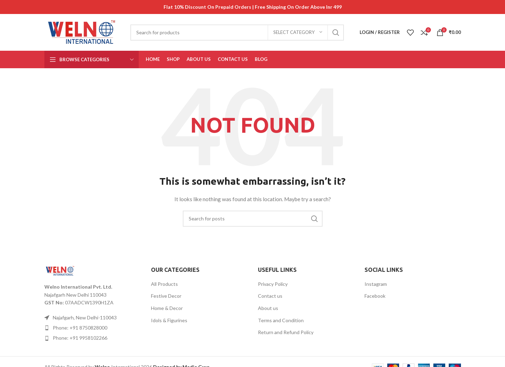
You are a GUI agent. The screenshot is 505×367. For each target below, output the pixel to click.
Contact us (270, 296)
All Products (164, 284)
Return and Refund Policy (285, 332)
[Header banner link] (252, 7)
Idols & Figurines (169, 320)
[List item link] (92, 328)
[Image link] (60, 270)
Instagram (376, 284)
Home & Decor (167, 308)
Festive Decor (166, 296)
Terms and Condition (281, 320)
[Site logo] (82, 32)
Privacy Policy (273, 284)
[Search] (237, 32)
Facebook (375, 296)
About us (268, 308)
